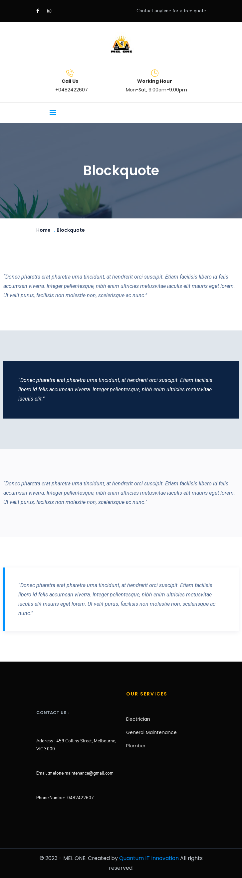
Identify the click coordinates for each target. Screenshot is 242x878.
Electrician (138, 719)
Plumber (135, 745)
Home (43, 230)
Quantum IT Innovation (149, 858)
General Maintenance (151, 732)
